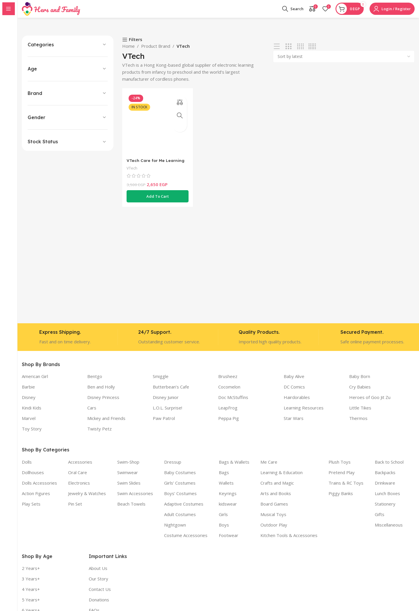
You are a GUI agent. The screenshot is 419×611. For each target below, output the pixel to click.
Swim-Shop (128, 467)
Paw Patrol (164, 424)
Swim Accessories (135, 499)
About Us (98, 574)
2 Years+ (31, 574)
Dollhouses (33, 478)
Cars (91, 413)
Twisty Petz (99, 434)
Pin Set (75, 509)
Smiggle (160, 382)
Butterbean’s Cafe (171, 392)
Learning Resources (304, 413)
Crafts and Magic (277, 488)
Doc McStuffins (233, 403)
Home (128, 51)
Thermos (358, 424)
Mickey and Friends (106, 424)
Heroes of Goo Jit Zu (369, 403)
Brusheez (227, 382)
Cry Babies (360, 392)
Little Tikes (360, 413)
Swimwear (127, 478)
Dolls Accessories (39, 488)
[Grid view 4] (300, 52)
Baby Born (359, 382)
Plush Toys (340, 467)
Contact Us (100, 595)
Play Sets (31, 509)
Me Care (268, 467)
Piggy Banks (341, 499)
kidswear (228, 509)
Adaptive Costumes (183, 509)
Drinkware (385, 488)
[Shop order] (344, 62)
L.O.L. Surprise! (167, 413)
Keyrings (228, 499)
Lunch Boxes (387, 499)
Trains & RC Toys (346, 488)
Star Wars (293, 424)
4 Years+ (31, 595)
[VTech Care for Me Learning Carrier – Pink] (157, 128)
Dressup (172, 467)
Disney (28, 403)
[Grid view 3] (288, 52)
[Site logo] (51, 11)
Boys (224, 530)
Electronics (79, 488)
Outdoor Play (273, 530)
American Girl (35, 382)
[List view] (277, 52)
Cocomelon (229, 392)
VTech (133, 171)
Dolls (27, 467)
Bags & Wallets (234, 467)
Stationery (385, 509)
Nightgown (175, 530)
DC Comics (294, 392)
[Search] (292, 11)
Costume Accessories (185, 541)
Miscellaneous (389, 530)
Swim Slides (129, 488)
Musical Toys (273, 520)
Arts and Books (275, 499)
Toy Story (32, 434)
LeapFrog (227, 413)
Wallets (226, 488)
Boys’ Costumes (180, 499)
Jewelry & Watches (87, 499)
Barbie (28, 392)
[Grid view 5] (312, 52)
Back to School (389, 467)
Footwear (228, 541)
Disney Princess (103, 403)
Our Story (98, 584)
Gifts (379, 520)
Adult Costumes (180, 520)
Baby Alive (294, 382)
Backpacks (385, 478)
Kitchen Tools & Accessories (288, 541)
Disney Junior (166, 403)
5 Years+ (31, 605)
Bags (224, 478)
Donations (99, 605)
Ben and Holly (101, 392)
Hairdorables (297, 403)
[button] (157, 200)
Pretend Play (342, 478)
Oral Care (77, 478)
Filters (135, 45)
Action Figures (36, 499)
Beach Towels (131, 509)
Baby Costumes (180, 478)
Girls (223, 520)
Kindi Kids (31, 413)
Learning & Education (281, 478)
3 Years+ (31, 584)
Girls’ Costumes (180, 488)
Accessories (80, 467)
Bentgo (94, 382)
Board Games (274, 509)
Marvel (28, 424)
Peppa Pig (228, 424)
